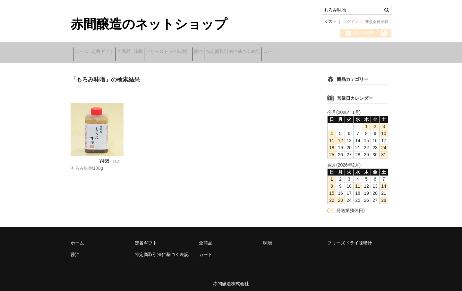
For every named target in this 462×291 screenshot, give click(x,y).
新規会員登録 (376, 22)
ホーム (84, 52)
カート (342, 52)
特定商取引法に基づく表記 (295, 52)
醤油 (250, 52)
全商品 (146, 52)
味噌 (170, 52)
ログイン (350, 22)
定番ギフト (115, 52)
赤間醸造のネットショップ (149, 24)
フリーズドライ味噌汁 (210, 52)
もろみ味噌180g (87, 164)
